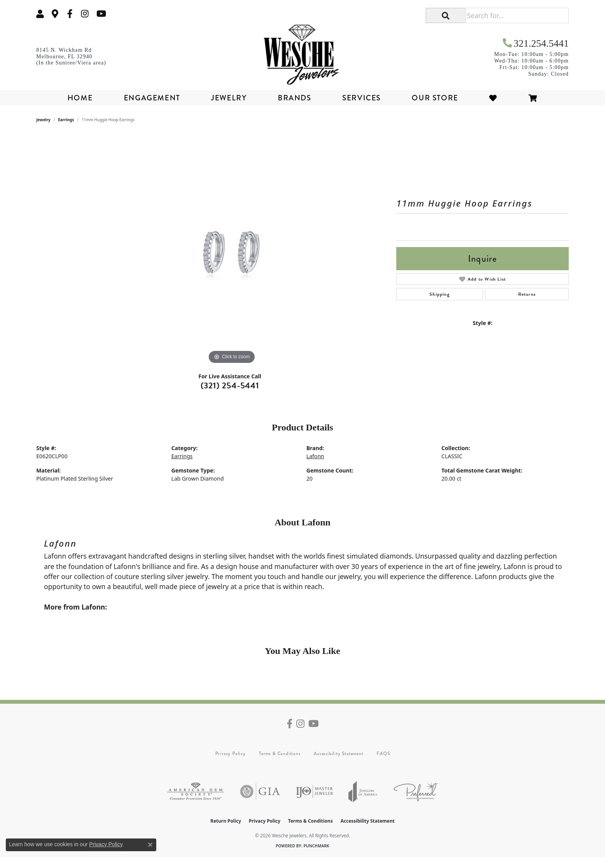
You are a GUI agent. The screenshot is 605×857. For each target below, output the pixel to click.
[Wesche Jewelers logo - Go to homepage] (302, 52)
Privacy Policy (230, 753)
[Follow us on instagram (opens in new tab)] (85, 13)
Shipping (439, 294)
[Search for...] (516, 15)
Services (361, 97)
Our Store (435, 97)
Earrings (66, 119)
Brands (294, 97)
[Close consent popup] (150, 844)
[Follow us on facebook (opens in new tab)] (69, 13)
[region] (232, 250)
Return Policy (225, 821)
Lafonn (315, 456)
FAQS (383, 753)
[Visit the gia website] (260, 791)
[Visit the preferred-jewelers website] (415, 791)
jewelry (43, 119)
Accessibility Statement (338, 753)
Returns (527, 294)
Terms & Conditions (279, 753)
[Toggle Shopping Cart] (533, 97)
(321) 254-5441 (230, 385)
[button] (40, 13)
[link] (55, 13)
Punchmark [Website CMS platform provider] (317, 846)
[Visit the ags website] (196, 791)
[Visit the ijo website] (314, 791)
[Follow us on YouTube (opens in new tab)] (101, 13)
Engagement (152, 97)
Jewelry (229, 97)
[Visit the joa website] (363, 791)
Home (80, 97)
